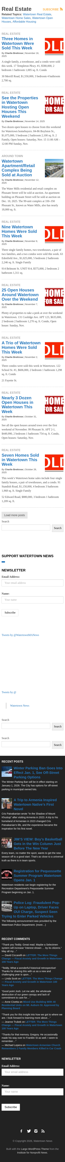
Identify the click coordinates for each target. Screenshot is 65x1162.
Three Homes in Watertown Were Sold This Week (18, 43)
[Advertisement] (28, 663)
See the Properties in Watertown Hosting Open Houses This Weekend (20, 107)
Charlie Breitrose (14, 53)
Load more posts (14, 515)
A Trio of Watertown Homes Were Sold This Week (21, 347)
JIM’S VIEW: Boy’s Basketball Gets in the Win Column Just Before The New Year (38, 843)
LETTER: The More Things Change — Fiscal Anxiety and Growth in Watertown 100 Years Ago (32, 958)
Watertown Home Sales (16, 18)
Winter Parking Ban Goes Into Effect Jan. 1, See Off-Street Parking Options (38, 772)
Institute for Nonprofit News (32, 1152)
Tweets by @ (9, 692)
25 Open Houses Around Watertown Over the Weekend (20, 295)
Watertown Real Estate (37, 14)
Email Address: (11, 576)
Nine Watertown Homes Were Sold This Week (19, 231)
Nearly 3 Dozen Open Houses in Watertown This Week (17, 404)
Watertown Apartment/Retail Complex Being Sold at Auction (18, 168)
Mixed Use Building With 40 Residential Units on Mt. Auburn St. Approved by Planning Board (30, 1005)
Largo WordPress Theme (35, 1149)
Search (5, 521)
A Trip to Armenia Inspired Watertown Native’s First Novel (35, 804)
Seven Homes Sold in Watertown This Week (20, 460)
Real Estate (11, 33)
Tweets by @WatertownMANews (20, 635)
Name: (5, 593)
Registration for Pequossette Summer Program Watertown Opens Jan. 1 (37, 875)
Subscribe (53, 9)
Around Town (12, 156)
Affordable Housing (24, 21)
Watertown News (19, 705)
